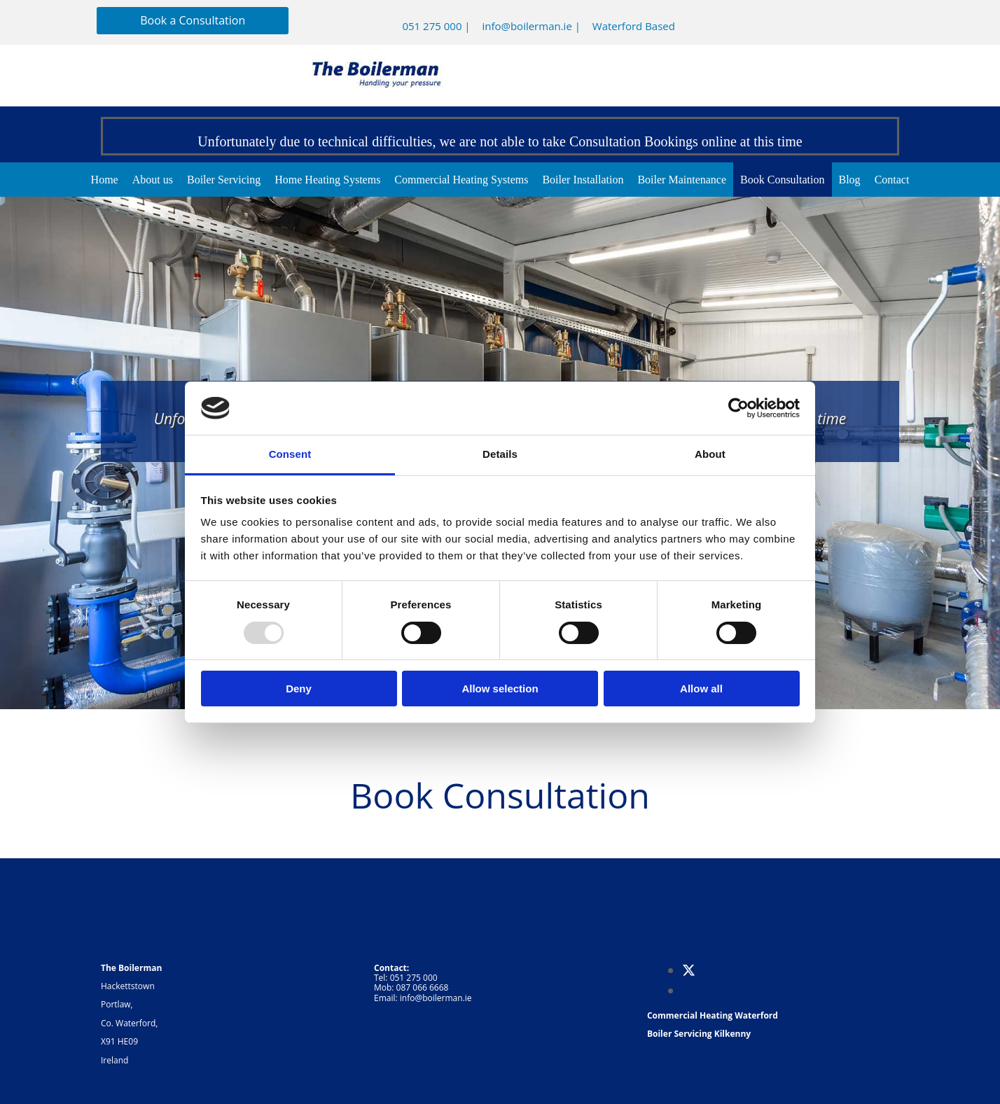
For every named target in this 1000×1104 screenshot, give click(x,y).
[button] (193, 20)
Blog (850, 180)
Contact (892, 180)
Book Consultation (782, 180)
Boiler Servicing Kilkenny (699, 1034)
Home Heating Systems (327, 180)
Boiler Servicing (224, 180)
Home (104, 180)
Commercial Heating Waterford (712, 1015)
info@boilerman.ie (526, 26)
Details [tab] (500, 454)
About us (152, 180)
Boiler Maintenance (681, 180)
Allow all (701, 688)
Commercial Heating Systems (461, 180)
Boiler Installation (582, 180)
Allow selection (499, 688)
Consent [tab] (290, 454)
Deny (299, 688)
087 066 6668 (422, 987)
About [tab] (710, 454)
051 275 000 (431, 26)
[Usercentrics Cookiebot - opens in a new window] (738, 408)
